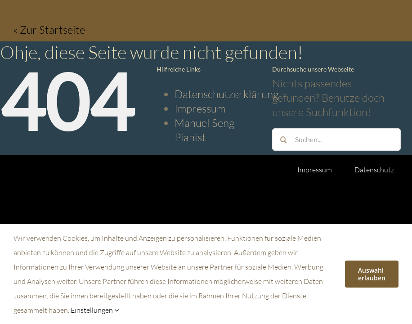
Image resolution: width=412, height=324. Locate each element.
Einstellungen (95, 310)
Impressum (200, 108)
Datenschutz (374, 169)
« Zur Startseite (49, 29)
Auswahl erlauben (371, 274)
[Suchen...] (336, 139)
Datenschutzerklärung (226, 94)
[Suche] (283, 139)
